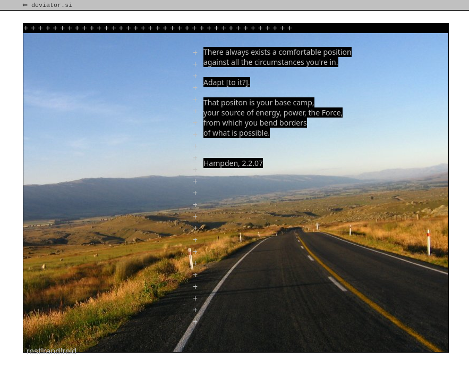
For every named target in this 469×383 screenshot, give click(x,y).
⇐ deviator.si (48, 5)
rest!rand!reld (51, 351)
